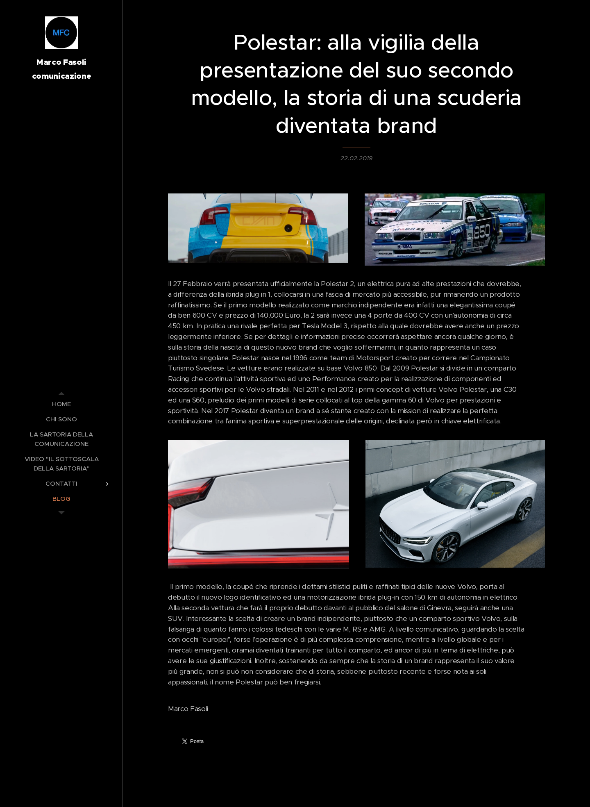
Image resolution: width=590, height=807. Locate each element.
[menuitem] (61, 404)
